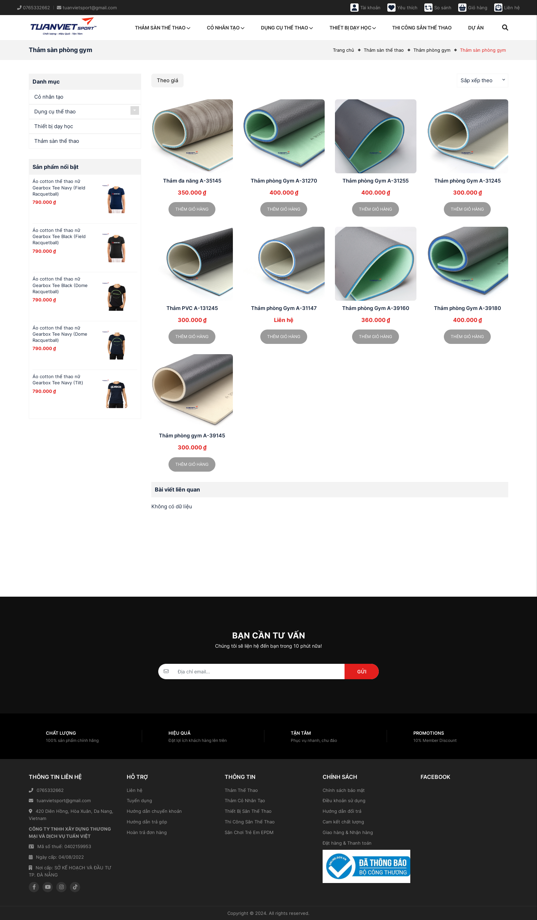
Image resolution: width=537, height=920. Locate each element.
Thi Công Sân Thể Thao (250, 821)
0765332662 (46, 790)
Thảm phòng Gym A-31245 (467, 180)
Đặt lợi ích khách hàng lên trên (197, 740)
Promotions (428, 733)
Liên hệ (134, 790)
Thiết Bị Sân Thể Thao (248, 811)
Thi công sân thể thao (422, 27)
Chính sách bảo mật (344, 790)
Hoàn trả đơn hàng (147, 832)
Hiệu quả (179, 733)
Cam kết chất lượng (343, 821)
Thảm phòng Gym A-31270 (284, 180)
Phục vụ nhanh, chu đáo (314, 740)
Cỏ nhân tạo (226, 27)
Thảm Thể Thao (241, 790)
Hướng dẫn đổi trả (342, 811)
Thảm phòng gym (431, 50)
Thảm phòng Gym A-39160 (375, 308)
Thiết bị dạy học (352, 27)
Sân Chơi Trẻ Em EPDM (249, 832)
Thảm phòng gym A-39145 (192, 435)
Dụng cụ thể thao (287, 27)
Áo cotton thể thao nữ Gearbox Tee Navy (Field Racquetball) (59, 187)
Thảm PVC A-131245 (192, 308)
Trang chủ (343, 50)
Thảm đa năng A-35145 (192, 180)
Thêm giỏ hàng (192, 209)
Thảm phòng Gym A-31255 (375, 180)
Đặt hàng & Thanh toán (347, 843)
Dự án (476, 27)
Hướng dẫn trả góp (147, 821)
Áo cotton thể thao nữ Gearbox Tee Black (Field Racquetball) (59, 236)
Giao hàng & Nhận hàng (348, 832)
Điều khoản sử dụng (344, 800)
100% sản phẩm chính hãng (72, 740)
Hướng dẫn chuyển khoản (154, 811)
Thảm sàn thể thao (162, 27)
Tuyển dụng (139, 800)
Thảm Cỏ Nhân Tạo (245, 800)
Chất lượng (61, 733)
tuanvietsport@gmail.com (60, 800)
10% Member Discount (435, 740)
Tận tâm (301, 733)
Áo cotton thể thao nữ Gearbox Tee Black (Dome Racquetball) (60, 285)
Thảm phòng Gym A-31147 (284, 308)
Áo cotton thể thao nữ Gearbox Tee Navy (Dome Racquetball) (60, 334)
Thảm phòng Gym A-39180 (467, 308)
